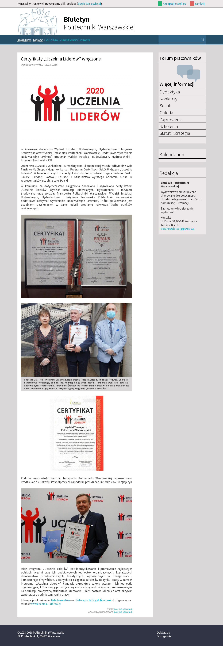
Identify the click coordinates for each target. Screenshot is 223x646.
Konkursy (38, 39)
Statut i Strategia (175, 133)
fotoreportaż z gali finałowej (94, 600)
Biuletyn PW (24, 39)
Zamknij (200, 4)
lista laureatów (60, 600)
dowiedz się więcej (89, 4)
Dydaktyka (170, 92)
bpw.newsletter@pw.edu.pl (178, 229)
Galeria (166, 112)
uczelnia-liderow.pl (123, 608)
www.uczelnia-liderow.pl (45, 604)
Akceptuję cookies (174, 4)
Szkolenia (169, 126)
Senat (165, 105)
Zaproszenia (171, 119)
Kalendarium (173, 155)
